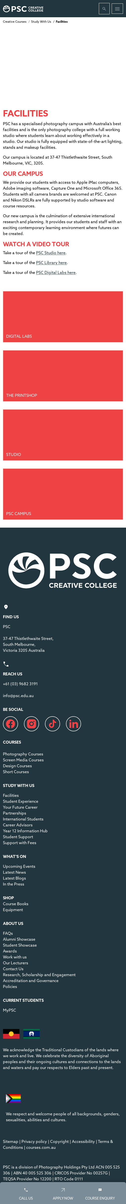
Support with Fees (19, 842)
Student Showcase (20, 945)
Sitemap (10, 1141)
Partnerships (14, 813)
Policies (10, 986)
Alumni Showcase (19, 939)
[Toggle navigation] (117, 8)
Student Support (18, 836)
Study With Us (41, 21)
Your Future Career (20, 807)
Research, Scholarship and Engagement (39, 974)
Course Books (15, 903)
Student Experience (20, 801)
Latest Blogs (14, 878)
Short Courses (16, 771)
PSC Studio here (50, 252)
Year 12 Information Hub (25, 830)
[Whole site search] (104, 8)
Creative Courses (14, 21)
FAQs (8, 933)
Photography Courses (23, 754)
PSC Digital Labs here (56, 272)
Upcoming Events (19, 866)
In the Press (13, 884)
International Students (23, 819)
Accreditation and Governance (31, 980)
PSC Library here (51, 262)
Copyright (59, 1141)
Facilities (11, 795)
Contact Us (13, 968)
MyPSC (9, 1010)
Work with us (15, 956)
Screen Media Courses (23, 759)
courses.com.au (41, 1147)
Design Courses (17, 765)
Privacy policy (34, 1141)
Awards (10, 951)
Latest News (14, 872)
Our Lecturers (15, 962)
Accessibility (83, 1141)
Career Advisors (18, 824)
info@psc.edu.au (18, 695)
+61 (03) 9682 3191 (20, 683)
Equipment (13, 909)
